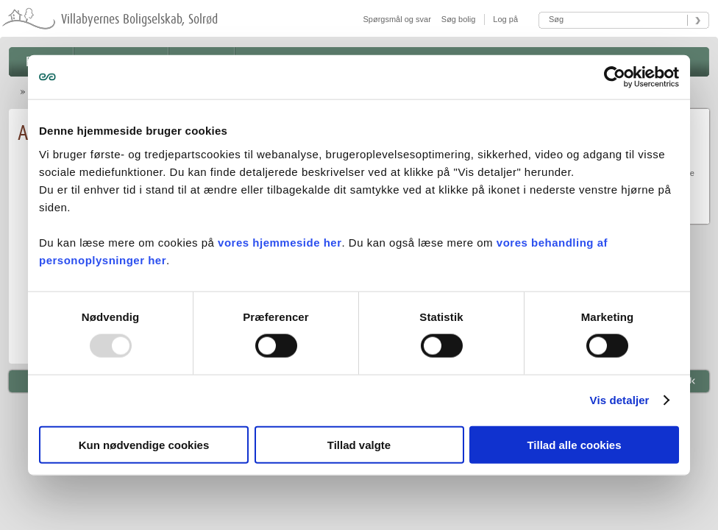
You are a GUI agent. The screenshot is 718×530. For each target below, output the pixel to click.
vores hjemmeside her (279, 242)
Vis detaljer (620, 400)
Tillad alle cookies (574, 444)
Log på (504, 19)
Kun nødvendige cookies (144, 444)
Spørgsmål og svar (397, 19)
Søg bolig (458, 19)
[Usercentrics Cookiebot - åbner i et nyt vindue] (614, 77)
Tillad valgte (359, 444)
